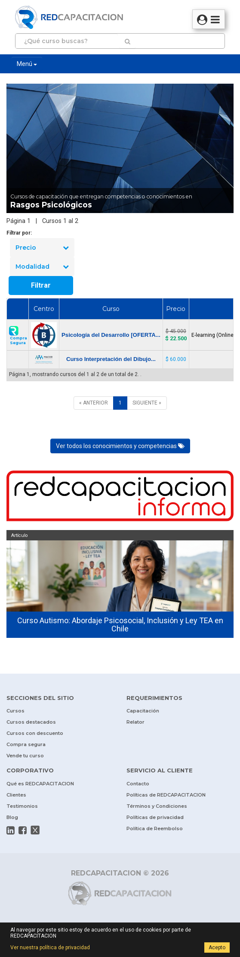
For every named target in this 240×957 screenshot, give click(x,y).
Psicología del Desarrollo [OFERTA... (111, 335)
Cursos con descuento (34, 733)
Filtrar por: (19, 233)
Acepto (217, 947)
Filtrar (41, 285)
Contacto (137, 784)
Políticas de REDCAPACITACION (166, 795)
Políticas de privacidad (155, 817)
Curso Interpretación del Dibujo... (111, 359)
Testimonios (22, 806)
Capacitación (142, 711)
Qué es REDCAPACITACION (40, 784)
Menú (27, 63)
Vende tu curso (25, 756)
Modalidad (42, 266)
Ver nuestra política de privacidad (50, 947)
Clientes (16, 795)
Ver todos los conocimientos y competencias (120, 445)
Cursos (15, 711)
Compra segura (26, 744)
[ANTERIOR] (94, 403)
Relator (135, 722)
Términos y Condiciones (156, 806)
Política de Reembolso (154, 828)
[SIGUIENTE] (147, 403)
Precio (42, 247)
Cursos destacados (31, 722)
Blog (12, 817)
